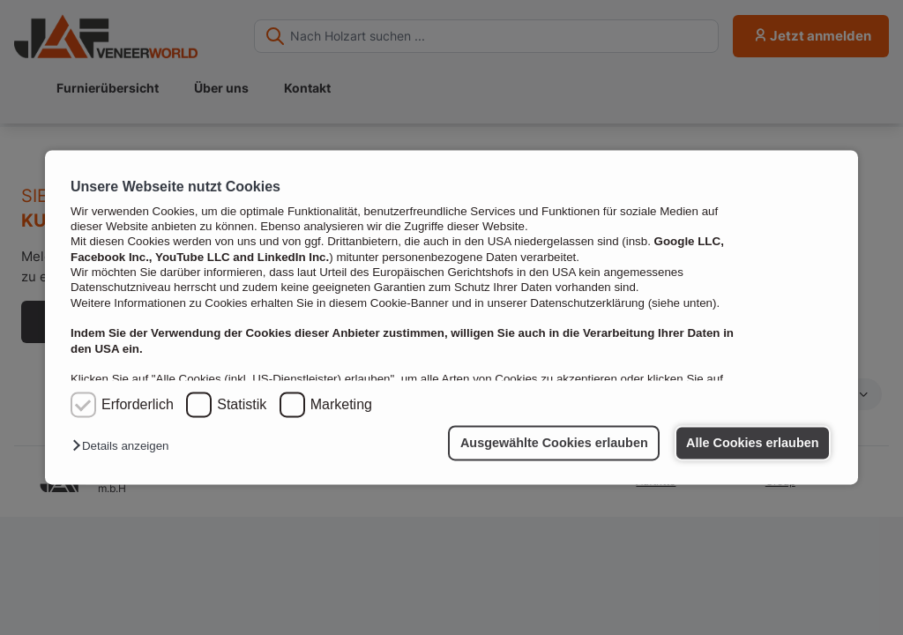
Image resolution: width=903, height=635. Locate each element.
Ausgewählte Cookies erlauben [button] (554, 443)
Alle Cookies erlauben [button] (752, 443)
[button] (125, 446)
